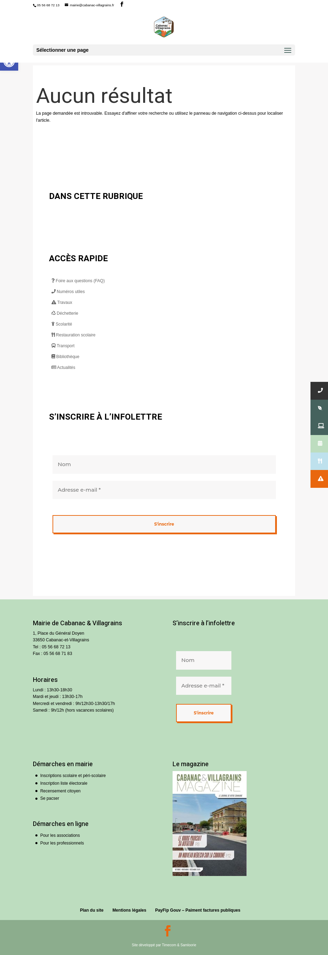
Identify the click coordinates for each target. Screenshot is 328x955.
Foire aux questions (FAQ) (78, 280)
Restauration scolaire (73, 335)
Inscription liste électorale (64, 783)
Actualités (63, 367)
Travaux (61, 302)
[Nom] (164, 464)
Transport (63, 345)
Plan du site (91, 910)
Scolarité (61, 324)
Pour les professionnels (62, 843)
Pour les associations (60, 835)
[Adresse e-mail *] (164, 489)
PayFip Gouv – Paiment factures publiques (197, 910)
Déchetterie (64, 313)
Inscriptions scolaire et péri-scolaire (73, 775)
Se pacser (49, 798)
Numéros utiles (68, 291)
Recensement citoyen (60, 791)
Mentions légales (129, 910)
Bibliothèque (65, 356)
